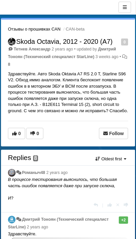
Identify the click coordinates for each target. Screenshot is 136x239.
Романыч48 (33, 172)
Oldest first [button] (110, 158)
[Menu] (124, 7)
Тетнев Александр (32, 49)
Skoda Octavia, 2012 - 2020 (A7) (64, 41)
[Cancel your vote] (117, 204)
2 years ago (57, 172)
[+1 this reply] (110, 204)
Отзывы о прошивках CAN (34, 29)
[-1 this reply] (126, 204)
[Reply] (96, 204)
